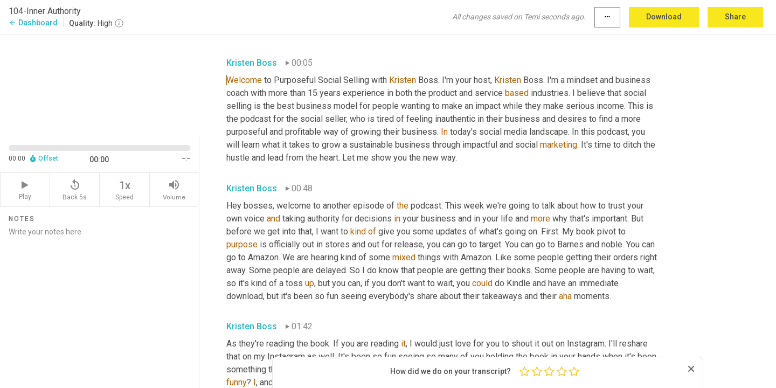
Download (664, 16)
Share (735, 16)
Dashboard (33, 22)
